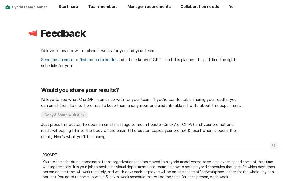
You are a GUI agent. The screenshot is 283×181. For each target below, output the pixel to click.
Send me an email (57, 59)
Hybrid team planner (29, 7)
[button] (33, 33)
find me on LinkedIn (97, 59)
